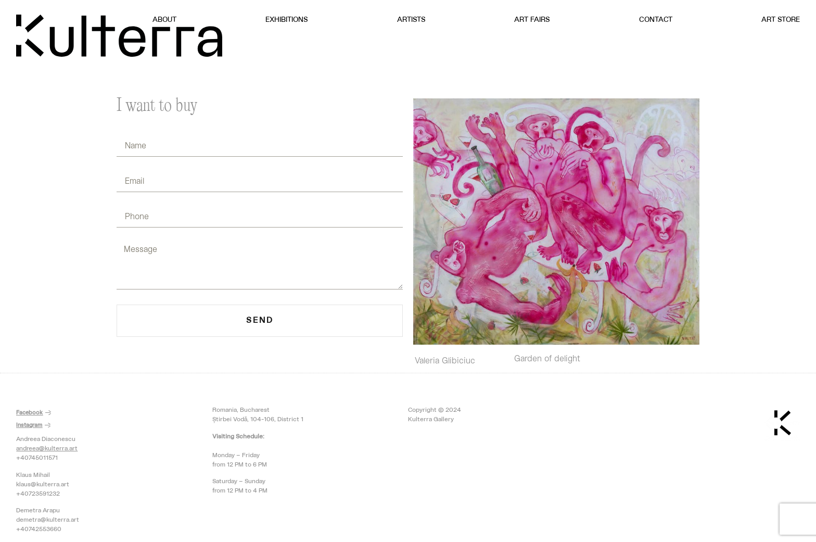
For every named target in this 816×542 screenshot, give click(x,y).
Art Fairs (532, 20)
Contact (655, 20)
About (164, 20)
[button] (33, 413)
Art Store (780, 20)
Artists (411, 20)
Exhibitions (286, 20)
